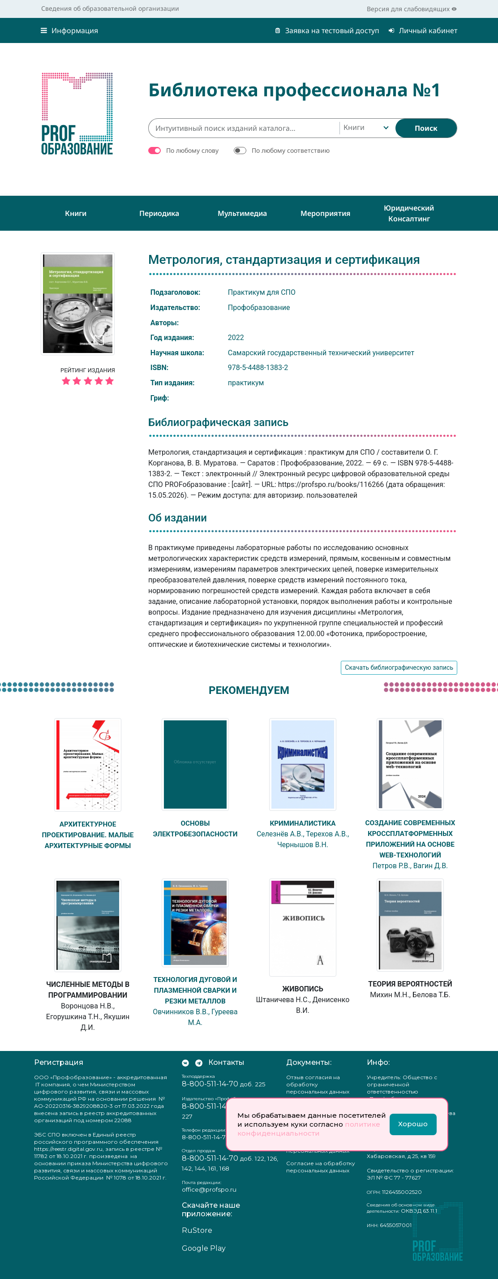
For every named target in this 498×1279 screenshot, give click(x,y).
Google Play (204, 1259)
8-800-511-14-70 (210, 1094)
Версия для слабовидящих (412, 8)
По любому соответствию (291, 150)
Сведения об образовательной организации (110, 8)
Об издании (177, 518)
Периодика (159, 213)
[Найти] (426, 128)
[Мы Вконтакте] (185, 1073)
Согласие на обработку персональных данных (320, 1177)
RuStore (197, 1241)
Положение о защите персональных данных (317, 1158)
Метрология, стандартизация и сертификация (284, 259)
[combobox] (365, 128)
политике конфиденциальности (308, 1128)
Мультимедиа (242, 213)
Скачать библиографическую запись (399, 667)
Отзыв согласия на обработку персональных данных (317, 1095)
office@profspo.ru (209, 1200)
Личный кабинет (422, 30)
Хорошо (413, 1124)
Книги (75, 213)
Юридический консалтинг (409, 213)
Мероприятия (326, 213)
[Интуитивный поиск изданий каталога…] (243, 128)
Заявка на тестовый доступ (327, 30)
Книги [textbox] (354, 127)
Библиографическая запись (218, 422)
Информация (69, 30)
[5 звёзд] (88, 381)
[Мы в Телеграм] (198, 1073)
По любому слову (192, 150)
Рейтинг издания (88, 377)
